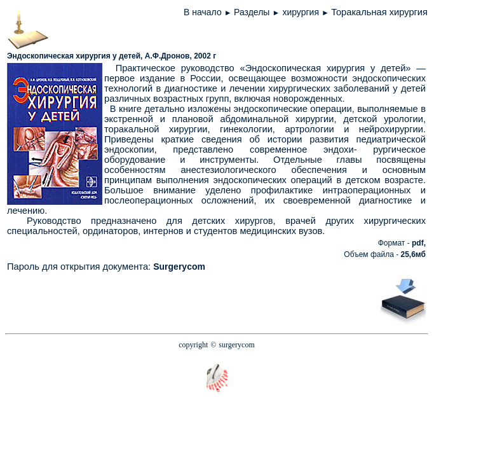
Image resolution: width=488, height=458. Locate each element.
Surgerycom (179, 266)
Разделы (251, 12)
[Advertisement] (229, 299)
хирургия (301, 12)
